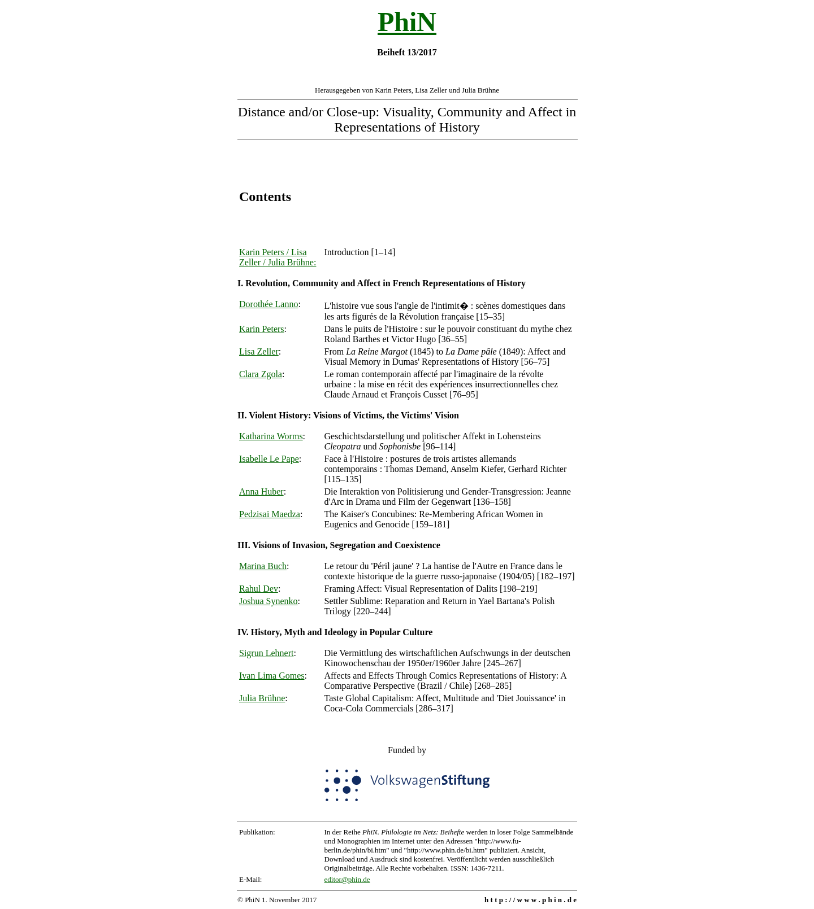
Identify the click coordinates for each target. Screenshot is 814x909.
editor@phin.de (347, 879)
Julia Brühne (262, 698)
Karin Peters (261, 329)
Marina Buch (263, 566)
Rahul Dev (258, 588)
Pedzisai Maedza (269, 514)
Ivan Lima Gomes (272, 675)
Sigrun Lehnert (266, 653)
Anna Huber (261, 491)
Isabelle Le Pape (269, 459)
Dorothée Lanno (268, 304)
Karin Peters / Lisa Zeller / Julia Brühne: (277, 257)
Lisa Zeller (259, 351)
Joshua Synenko (268, 601)
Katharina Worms (271, 436)
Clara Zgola (260, 374)
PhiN (407, 22)
